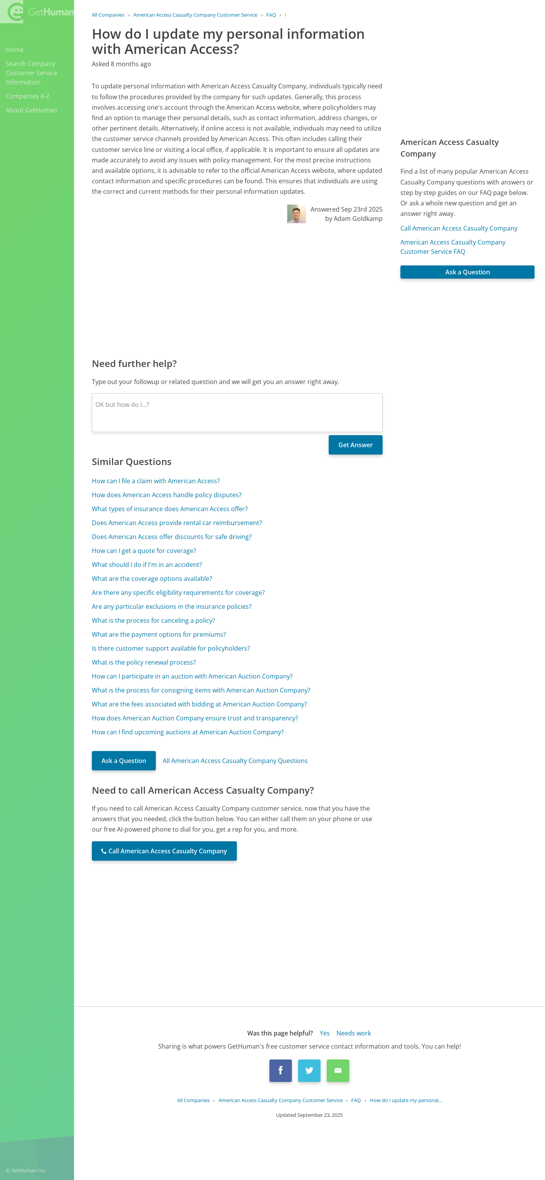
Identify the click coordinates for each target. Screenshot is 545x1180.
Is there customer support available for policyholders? (171, 648)
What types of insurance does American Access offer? (170, 509)
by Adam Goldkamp (354, 218)
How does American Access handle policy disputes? (166, 495)
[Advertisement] (237, 290)
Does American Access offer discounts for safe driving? (172, 536)
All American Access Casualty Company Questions (235, 760)
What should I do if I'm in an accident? (147, 564)
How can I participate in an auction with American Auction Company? (192, 676)
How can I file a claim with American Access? (156, 481)
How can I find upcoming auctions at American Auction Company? (188, 732)
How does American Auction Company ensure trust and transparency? (195, 718)
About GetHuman (31, 110)
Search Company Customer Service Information (31, 72)
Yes (325, 1033)
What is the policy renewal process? (144, 662)
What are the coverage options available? (152, 578)
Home (15, 49)
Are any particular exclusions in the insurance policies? (172, 606)
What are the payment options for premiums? (159, 634)
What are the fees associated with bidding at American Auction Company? (199, 704)
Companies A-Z (28, 96)
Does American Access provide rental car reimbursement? (177, 523)
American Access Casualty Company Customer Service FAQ (452, 247)
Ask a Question (124, 760)
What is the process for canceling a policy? (153, 620)
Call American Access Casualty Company (458, 228)
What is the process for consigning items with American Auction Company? (201, 690)
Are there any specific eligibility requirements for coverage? (178, 592)
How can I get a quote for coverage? (144, 550)
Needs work (353, 1033)
